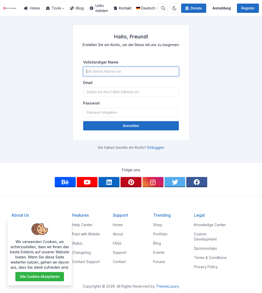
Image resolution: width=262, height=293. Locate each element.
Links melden (99, 8)
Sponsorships (205, 248)
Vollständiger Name (100, 62)
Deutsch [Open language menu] (145, 8)
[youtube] (87, 182)
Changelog (81, 252)
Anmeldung (221, 8)
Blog (77, 8)
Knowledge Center (210, 225)
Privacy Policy (206, 267)
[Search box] (163, 8)
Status (77, 243)
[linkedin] (109, 182)
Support (119, 252)
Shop (157, 225)
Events (159, 252)
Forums (159, 261)
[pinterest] (131, 182)
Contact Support (86, 261)
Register (248, 8)
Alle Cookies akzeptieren (40, 277)
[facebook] (196, 182)
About (118, 234)
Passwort (91, 103)
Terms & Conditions (210, 257)
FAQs (117, 243)
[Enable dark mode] (174, 8)
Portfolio (160, 234)
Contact (119, 261)
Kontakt (123, 8)
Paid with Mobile (86, 234)
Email (88, 82)
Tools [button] (53, 8)
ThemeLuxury (167, 286)
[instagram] (153, 182)
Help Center (82, 225)
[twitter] (175, 182)
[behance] (65, 182)
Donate (193, 8)
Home (32, 8)
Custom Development (205, 236)
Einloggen (155, 147)
